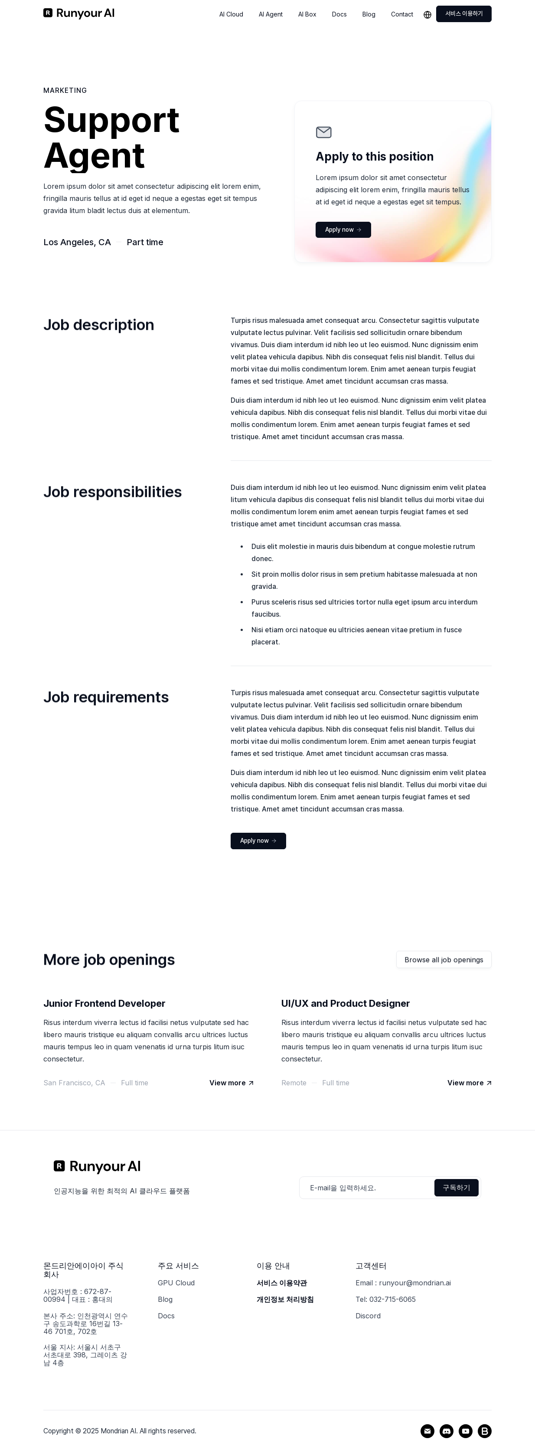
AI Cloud (231, 14)
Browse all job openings (444, 960)
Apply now (343, 229)
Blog (368, 14)
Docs (339, 14)
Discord (368, 1316)
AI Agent (271, 14)
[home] (78, 14)
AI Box (307, 14)
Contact (402, 14)
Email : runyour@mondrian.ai (403, 1283)
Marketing (65, 91)
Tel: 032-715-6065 (386, 1299)
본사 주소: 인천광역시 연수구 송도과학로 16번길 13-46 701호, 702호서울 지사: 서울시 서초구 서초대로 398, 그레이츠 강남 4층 (85, 1339)
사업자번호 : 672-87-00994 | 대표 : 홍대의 (78, 1295)
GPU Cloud (176, 1283)
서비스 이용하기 (464, 13)
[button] (429, 14)
